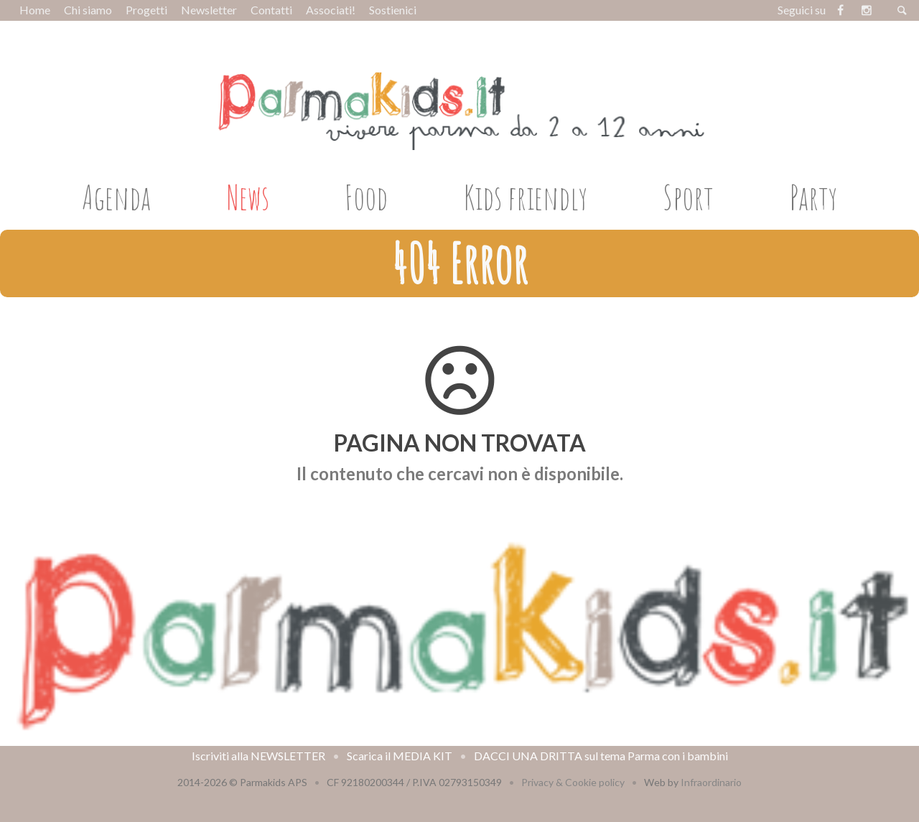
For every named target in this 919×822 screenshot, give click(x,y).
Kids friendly (525, 197)
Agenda (116, 197)
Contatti (271, 10)
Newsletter (209, 10)
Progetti (146, 10)
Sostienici (392, 10)
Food (366, 197)
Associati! (330, 10)
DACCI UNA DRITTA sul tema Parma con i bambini (601, 755)
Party (813, 197)
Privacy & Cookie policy (573, 782)
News (248, 197)
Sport (688, 197)
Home (34, 10)
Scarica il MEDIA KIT (399, 755)
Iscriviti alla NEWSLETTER (258, 755)
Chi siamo (88, 10)
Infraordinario (711, 782)
